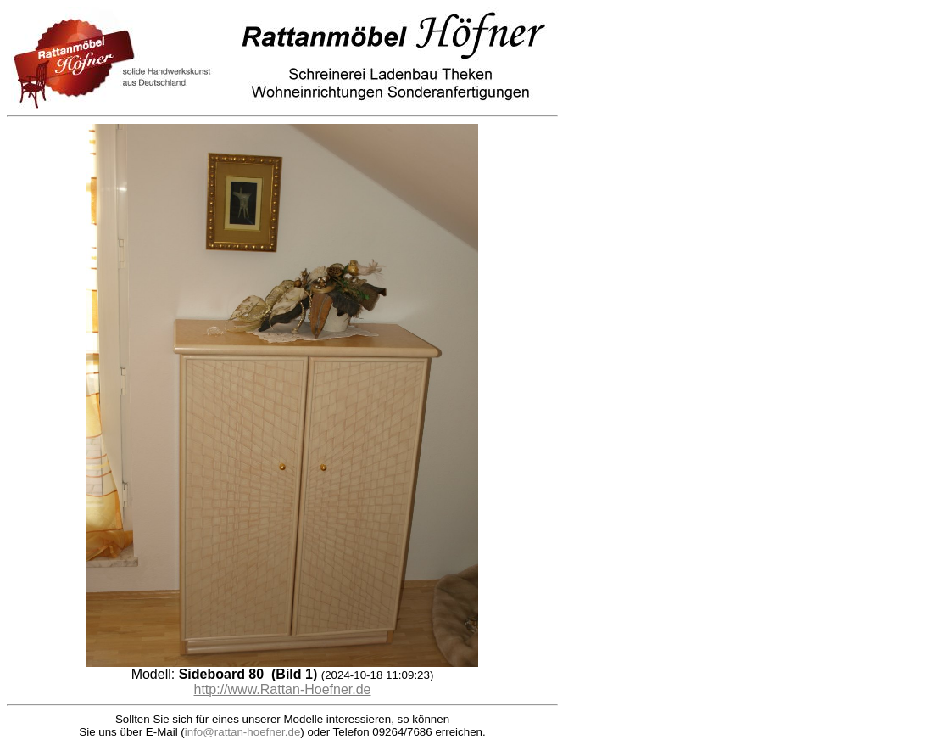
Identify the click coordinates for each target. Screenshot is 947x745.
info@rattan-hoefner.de (243, 731)
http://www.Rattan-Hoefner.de (282, 689)
